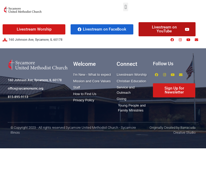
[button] (125, 7)
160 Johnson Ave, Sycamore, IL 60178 (35, 80)
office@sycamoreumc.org (25, 88)
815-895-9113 (18, 97)
